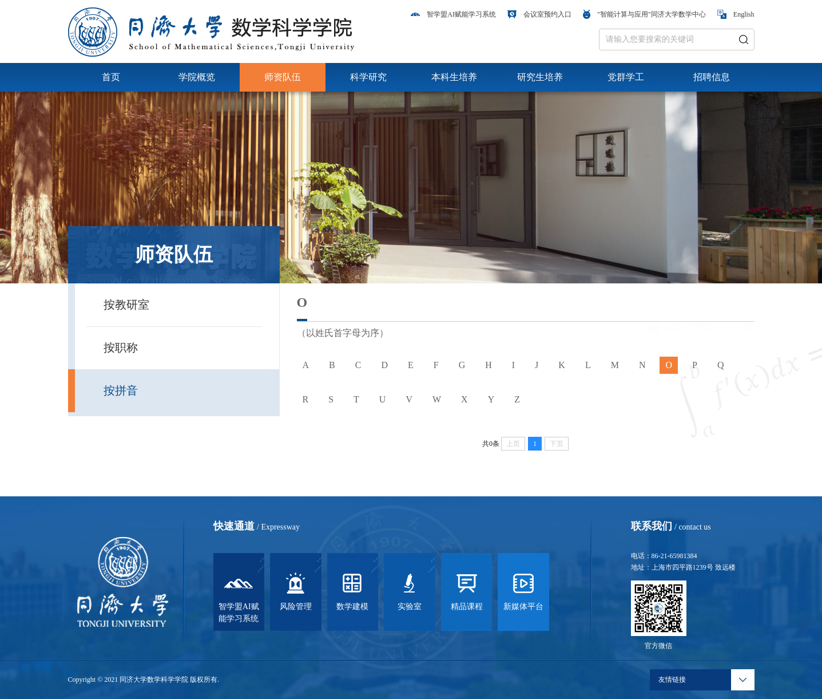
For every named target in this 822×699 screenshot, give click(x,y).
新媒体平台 (523, 592)
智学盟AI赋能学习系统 (453, 14)
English (736, 14)
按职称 (121, 347)
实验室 (409, 592)
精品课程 (467, 592)
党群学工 (625, 77)
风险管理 (296, 592)
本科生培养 (454, 77)
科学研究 (368, 77)
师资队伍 (282, 77)
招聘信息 (711, 77)
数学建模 (352, 592)
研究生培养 (540, 77)
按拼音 (121, 390)
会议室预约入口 (539, 14)
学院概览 (196, 77)
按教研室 (126, 304)
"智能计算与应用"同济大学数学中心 (644, 14)
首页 (111, 77)
